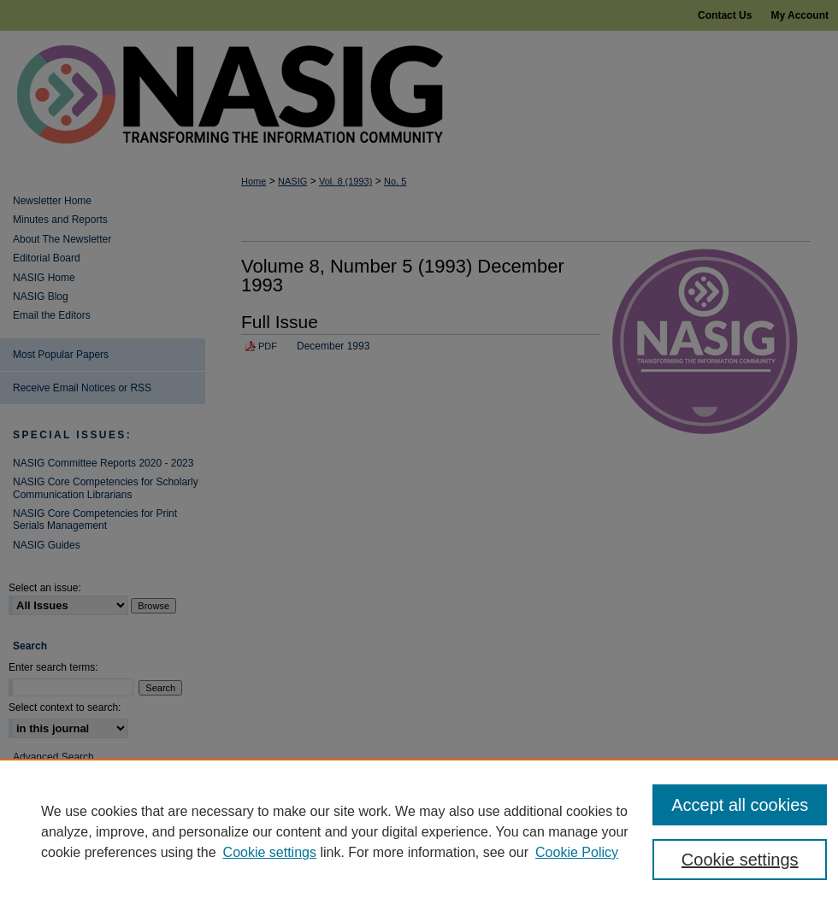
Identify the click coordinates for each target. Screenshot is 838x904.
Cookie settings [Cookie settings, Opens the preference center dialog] (740, 859)
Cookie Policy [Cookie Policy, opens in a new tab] (576, 852)
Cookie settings (269, 852)
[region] (419, 831)
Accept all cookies (739, 804)
